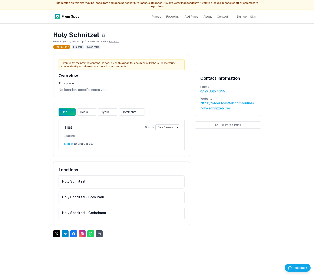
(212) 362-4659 (212, 91)
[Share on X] (56, 233)
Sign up (242, 16)
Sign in (254, 16)
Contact (222, 16)
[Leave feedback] (298, 268)
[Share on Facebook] (73, 233)
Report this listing (228, 125)
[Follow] (103, 35)
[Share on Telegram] (65, 233)
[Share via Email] (99, 233)
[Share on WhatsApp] (90, 233)
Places (156, 16)
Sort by (149, 127)
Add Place (191, 16)
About (208, 16)
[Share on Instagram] (82, 233)
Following (172, 16)
